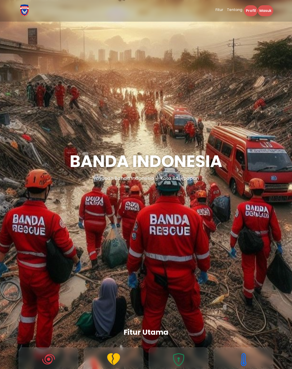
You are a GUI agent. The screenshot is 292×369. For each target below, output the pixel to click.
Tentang (234, 9)
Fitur (219, 9)
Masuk (265, 10)
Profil (251, 10)
